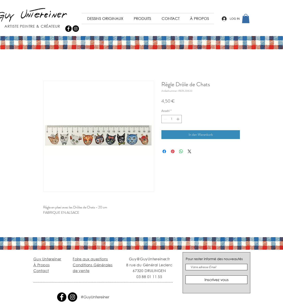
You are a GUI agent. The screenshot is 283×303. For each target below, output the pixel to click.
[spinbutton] (172, 119)
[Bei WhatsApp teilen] (181, 151)
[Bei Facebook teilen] (164, 151)
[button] (246, 18)
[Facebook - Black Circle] (68, 28)
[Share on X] (189, 151)
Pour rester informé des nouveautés (214, 259)
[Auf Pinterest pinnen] (172, 151)
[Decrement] (165, 119)
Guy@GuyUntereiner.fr (149, 259)
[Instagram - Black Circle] (76, 28)
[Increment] (178, 119)
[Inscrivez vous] (216, 279)
